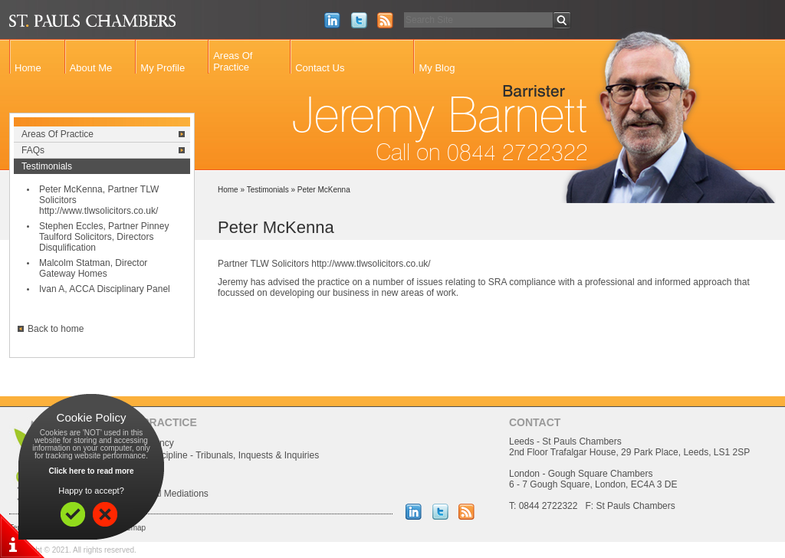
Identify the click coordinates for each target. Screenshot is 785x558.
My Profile (162, 68)
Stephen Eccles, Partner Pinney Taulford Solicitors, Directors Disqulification (104, 237)
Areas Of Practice (232, 61)
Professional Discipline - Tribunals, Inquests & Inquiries (207, 455)
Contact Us (319, 68)
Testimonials (46, 166)
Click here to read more (90, 471)
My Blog (437, 68)
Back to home (56, 328)
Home (28, 68)
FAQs (32, 150)
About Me (91, 68)
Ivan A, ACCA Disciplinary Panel (104, 289)
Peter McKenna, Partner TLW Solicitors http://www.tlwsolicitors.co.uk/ (99, 200)
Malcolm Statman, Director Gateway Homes (93, 268)
